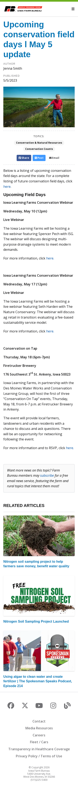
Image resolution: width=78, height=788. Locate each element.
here (7, 186)
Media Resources (39, 728)
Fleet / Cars (39, 742)
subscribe (47, 475)
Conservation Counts (39, 149)
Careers (39, 735)
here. (50, 258)
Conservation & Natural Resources (39, 142)
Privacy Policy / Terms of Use (39, 756)
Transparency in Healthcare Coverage (39, 749)
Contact (39, 721)
